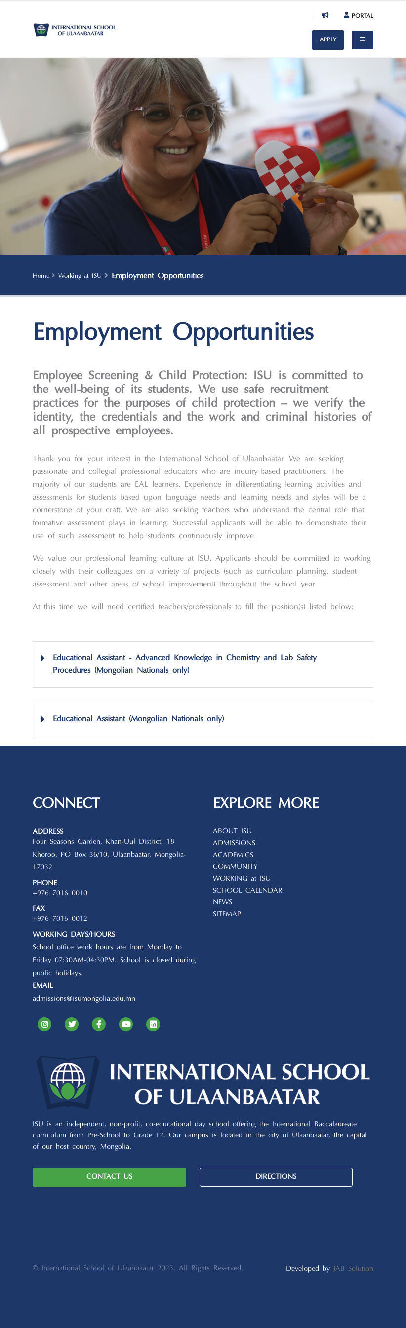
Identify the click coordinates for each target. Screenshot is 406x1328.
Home (41, 276)
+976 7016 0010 (60, 893)
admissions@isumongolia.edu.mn (84, 999)
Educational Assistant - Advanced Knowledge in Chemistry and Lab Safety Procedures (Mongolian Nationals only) (185, 664)
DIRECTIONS (275, 1177)
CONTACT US (109, 1177)
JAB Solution (353, 1269)
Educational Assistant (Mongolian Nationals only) (138, 719)
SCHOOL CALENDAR (248, 891)
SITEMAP (227, 914)
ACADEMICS (233, 855)
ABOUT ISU (232, 831)
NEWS (222, 902)
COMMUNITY (235, 867)
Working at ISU (80, 276)
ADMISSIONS (234, 843)
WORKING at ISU (242, 879)
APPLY (328, 40)
